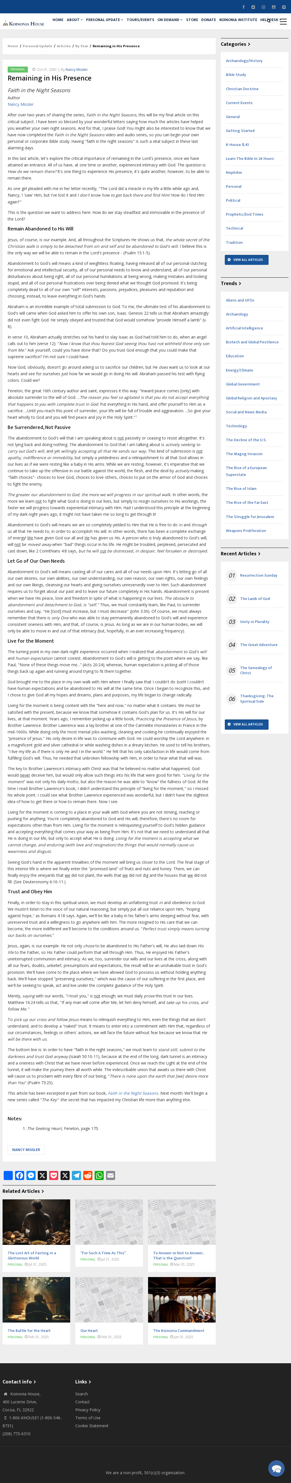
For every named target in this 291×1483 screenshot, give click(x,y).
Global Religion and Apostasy (251, 428)
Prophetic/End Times (244, 245)
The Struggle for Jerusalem (250, 547)
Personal (18, 99)
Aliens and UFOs (240, 330)
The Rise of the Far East (247, 533)
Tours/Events (155, 25)
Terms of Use (88, 1448)
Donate (237, 25)
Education (235, 386)
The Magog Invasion (244, 484)
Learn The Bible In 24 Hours (250, 189)
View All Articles (248, 290)
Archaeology (237, 344)
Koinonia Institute (73, 48)
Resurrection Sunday (258, 606)
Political (233, 231)
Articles (64, 76)
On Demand (190, 25)
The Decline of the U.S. (246, 470)
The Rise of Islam (241, 519)
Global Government (243, 414)
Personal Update (116, 25)
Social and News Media (246, 442)
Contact (82, 1432)
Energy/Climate (239, 400)
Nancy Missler (77, 100)
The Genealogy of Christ (256, 701)
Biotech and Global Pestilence (252, 373)
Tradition (234, 273)
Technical (234, 259)
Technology (236, 456)
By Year (81, 76)
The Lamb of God (255, 629)
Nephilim (234, 203)
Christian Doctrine (242, 119)
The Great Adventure (259, 675)
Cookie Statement (92, 1456)
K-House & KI (237, 175)
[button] (276, 1468)
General (233, 147)
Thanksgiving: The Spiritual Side (257, 729)
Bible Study (236, 105)
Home (60, 25)
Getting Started (240, 161)
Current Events (239, 133)
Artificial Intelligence (244, 358)
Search (81, 1424)
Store (216, 25)
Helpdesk (111, 48)
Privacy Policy (87, 1440)
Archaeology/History (244, 91)
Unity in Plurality (254, 652)
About (82, 25)
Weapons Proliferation (246, 561)
